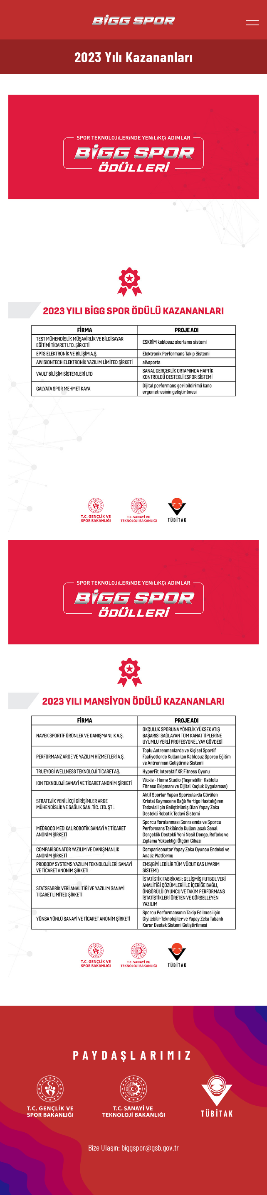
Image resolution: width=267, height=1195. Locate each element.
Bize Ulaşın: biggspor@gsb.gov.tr (133, 1147)
